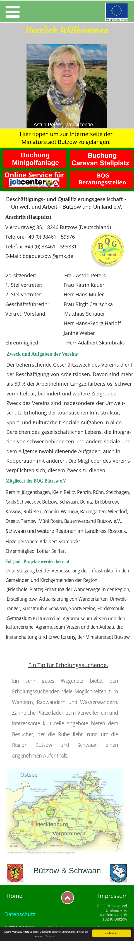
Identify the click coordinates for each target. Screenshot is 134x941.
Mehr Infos (51, 936)
